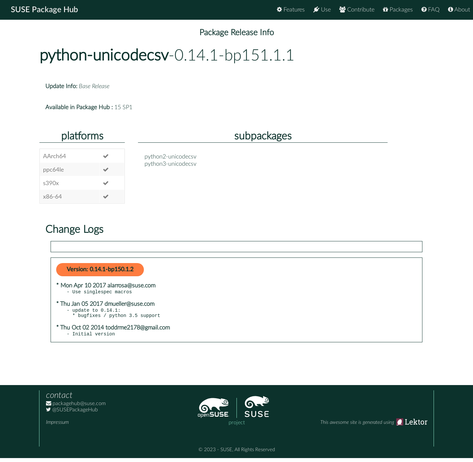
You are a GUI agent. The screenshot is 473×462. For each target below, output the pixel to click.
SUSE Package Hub (44, 10)
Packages (398, 10)
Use (322, 10)
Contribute (356, 10)
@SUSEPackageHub (72, 413)
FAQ (430, 10)
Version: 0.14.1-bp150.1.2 (100, 270)
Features (291, 10)
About (459, 10)
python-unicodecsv (104, 55)
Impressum (57, 426)
